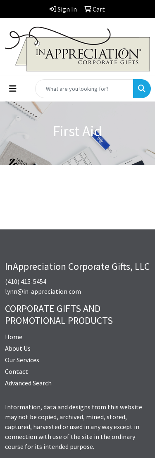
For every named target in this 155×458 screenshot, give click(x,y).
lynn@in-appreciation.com (43, 291)
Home (13, 337)
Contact (16, 371)
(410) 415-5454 (25, 281)
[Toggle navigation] (12, 88)
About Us (18, 348)
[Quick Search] (84, 88)
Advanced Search (28, 383)
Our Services (22, 360)
